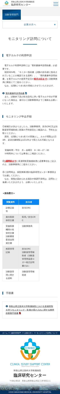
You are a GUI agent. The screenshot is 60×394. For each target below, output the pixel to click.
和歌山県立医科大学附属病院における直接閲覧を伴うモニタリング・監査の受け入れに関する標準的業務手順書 (30, 309)
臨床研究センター (31, 3)
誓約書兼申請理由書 (15, 93)
